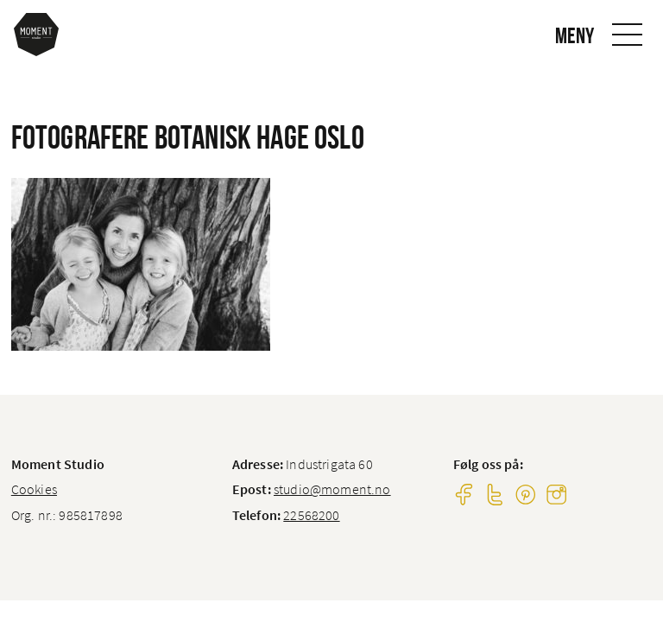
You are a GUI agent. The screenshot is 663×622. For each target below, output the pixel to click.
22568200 (311, 515)
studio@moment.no (332, 489)
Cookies (34, 489)
